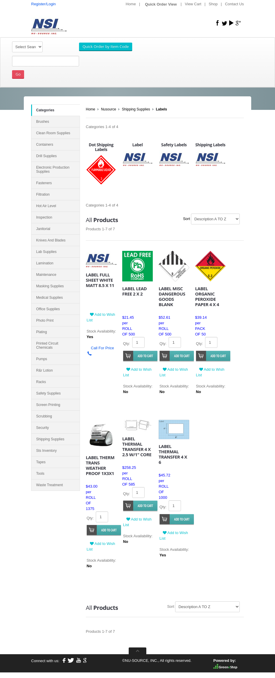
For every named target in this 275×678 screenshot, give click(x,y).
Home (131, 4)
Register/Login (43, 4)
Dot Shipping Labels (101, 147)
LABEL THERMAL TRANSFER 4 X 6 (173, 454)
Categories (45, 110)
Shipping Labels (210, 144)
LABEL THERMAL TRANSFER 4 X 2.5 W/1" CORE (137, 446)
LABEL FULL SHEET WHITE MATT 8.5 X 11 (100, 280)
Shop (213, 4)
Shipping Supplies (136, 109)
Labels (161, 109)
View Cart (193, 4)
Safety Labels (174, 144)
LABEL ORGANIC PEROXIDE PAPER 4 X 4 (207, 296)
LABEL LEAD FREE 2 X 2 (134, 291)
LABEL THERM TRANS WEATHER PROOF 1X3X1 (100, 465)
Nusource (108, 109)
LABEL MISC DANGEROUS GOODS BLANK (172, 296)
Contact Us (234, 4)
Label (137, 144)
